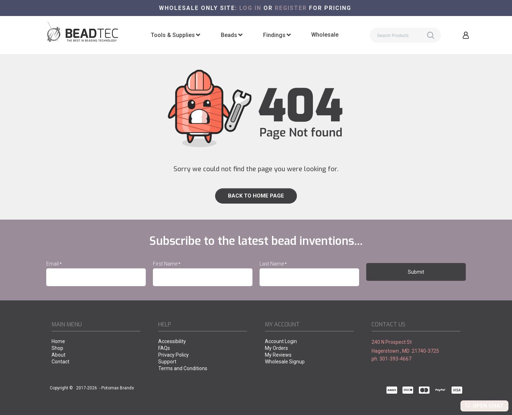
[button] (465, 35)
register (291, 8)
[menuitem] (175, 35)
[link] (256, 196)
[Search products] (405, 35)
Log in (250, 8)
